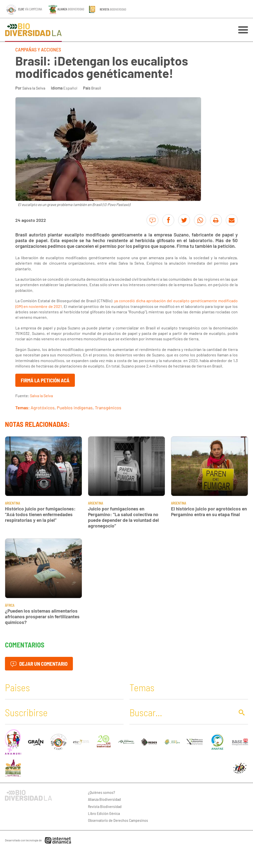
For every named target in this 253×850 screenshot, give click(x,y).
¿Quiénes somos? (101, 792)
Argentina (12, 503)
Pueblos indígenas (75, 407)
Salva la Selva (33, 88)
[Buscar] (180, 712)
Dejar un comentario (38, 664)
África (9, 605)
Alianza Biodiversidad (104, 799)
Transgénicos (108, 407)
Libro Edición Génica (104, 813)
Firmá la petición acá (45, 380)
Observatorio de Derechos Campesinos (118, 820)
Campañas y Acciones (38, 49)
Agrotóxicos (43, 407)
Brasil (96, 88)
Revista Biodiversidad (105, 806)
